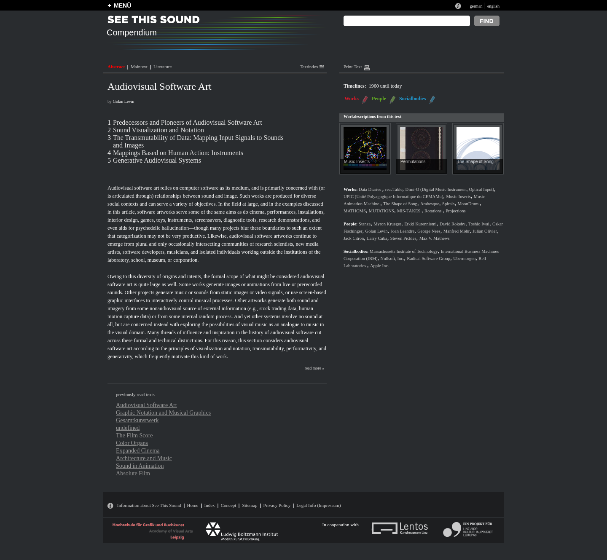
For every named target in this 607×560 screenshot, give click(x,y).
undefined (128, 427)
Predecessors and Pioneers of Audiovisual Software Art (187, 122)
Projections (455, 211)
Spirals (448, 203)
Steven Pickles (403, 238)
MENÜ (122, 5)
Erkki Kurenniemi (420, 224)
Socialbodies (412, 99)
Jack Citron (354, 238)
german (476, 6)
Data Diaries (370, 189)
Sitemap (249, 505)
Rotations (433, 211)
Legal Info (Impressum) (318, 505)
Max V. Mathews (434, 238)
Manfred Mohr (456, 231)
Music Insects (357, 161)
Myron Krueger (387, 224)
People (379, 99)
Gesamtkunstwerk (137, 420)
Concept (228, 505)
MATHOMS (355, 211)
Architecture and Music (144, 458)
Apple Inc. (379, 265)
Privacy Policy (277, 505)
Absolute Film (133, 473)
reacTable (394, 189)
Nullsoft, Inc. (392, 258)
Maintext (139, 66)
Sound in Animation (140, 465)
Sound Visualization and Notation (158, 130)
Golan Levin (123, 101)
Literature (162, 66)
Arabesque (429, 203)
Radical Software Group (429, 258)
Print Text (353, 66)
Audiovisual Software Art (146, 405)
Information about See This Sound (149, 505)
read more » (314, 368)
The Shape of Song (475, 161)
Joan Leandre (403, 231)
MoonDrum (468, 203)
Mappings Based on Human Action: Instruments (178, 152)
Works (351, 99)
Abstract (116, 66)
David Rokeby (452, 224)
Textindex (312, 66)
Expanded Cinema (138, 450)
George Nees (428, 231)
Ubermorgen (464, 258)
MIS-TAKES (409, 211)
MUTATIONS (381, 211)
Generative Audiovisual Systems (157, 160)
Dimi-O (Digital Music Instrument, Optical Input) (450, 189)
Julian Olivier (485, 231)
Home (193, 505)
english (493, 6)
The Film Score (134, 435)
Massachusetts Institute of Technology (404, 251)
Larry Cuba (377, 238)
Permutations (412, 161)
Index (209, 505)
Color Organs (132, 442)
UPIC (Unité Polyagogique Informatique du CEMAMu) (393, 196)
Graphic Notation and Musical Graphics (163, 412)
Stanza (365, 224)
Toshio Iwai (478, 224)
